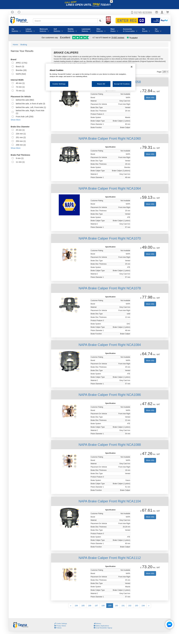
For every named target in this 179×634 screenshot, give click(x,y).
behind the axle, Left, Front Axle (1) (31, 107)
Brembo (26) (21, 70)
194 (143, 605)
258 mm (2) (21, 145)
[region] (90, 77)
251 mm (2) (21, 137)
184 (76, 605)
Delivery (97, 623)
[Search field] (65, 20)
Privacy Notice (60, 626)
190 (116, 605)
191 (123, 605)
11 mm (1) (20, 162)
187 (96, 605)
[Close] (132, 67)
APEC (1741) (21, 63)
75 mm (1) (20, 91)
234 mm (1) (21, 134)
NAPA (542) (21, 74)
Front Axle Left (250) (24, 116)
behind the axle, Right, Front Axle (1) (30, 111)
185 (83, 605)
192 (129, 605)
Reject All (101, 84)
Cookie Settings (61, 623)
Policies (58, 628)
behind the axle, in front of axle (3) (30, 104)
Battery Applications (101, 626)
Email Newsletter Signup (103, 628)
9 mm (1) (20, 158)
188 (103, 605)
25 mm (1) (20, 130)
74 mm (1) (20, 87)
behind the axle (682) (25, 100)
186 (89, 605)
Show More (16, 120)
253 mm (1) (21, 141)
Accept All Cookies (122, 84)
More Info (150, 97)
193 (136, 605)
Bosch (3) (20, 66)
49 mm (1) (20, 83)
